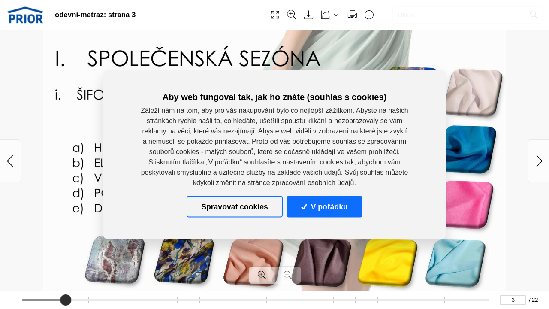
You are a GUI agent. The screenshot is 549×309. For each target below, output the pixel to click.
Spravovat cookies (234, 206)
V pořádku (324, 206)
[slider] (65, 300)
